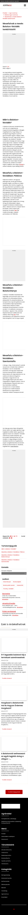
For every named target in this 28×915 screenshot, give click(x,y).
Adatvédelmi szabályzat (8, 836)
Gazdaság (4, 891)
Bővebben (5, 599)
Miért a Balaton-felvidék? (8, 549)
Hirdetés (14, 34)
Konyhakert (4, 897)
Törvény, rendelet (8, 589)
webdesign (13, 818)
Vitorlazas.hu (4, 863)
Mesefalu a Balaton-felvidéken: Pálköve (12, 552)
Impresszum (4, 839)
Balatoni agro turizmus (11, 15)
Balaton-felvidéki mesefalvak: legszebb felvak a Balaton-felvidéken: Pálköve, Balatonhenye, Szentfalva (10, 1)
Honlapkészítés (5, 818)
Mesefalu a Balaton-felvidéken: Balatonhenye (10, 556)
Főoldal (5, 13)
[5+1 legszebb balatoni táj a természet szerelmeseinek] (14, 659)
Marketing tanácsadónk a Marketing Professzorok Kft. (11, 822)
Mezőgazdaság (5, 875)
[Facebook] (11, 536)
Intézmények (7, 582)
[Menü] (25, 5)
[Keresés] (25, 573)
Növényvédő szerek (9, 585)
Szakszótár (20, 585)
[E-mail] (13, 536)
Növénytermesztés (6, 878)
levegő (21, 164)
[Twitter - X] (15, 536)
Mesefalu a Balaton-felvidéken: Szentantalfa (10, 560)
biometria (6, 594)
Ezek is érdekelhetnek (13, 624)
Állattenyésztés (5, 884)
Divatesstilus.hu (5, 858)
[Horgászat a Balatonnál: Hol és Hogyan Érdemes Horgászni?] (14, 709)
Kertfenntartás (5, 881)
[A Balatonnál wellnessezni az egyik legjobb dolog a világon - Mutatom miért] (14, 759)
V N (8, 66)
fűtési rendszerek (9, 611)
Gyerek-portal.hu (6, 861)
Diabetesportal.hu (6, 855)
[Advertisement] (14, 49)
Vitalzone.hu (4, 852)
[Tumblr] (17, 536)
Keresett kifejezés (6, 571)
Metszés (3, 887)
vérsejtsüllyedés (8, 603)
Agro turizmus (13, 13)
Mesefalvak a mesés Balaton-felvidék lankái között (12, 17)
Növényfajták (17, 582)
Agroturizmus (5, 894)
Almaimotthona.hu (6, 850)
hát (15, 314)
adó (15, 210)
